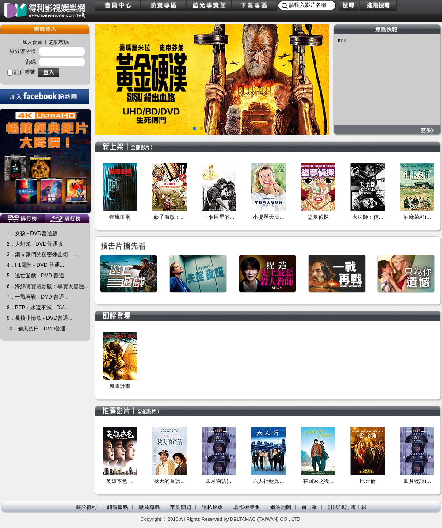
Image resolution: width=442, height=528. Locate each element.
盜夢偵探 (318, 217)
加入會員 (32, 42)
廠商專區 (149, 507)
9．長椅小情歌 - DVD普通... (39, 318)
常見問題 (180, 507)
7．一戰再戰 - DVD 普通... (38, 297)
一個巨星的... (218, 217)
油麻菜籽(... (417, 217)
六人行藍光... (268, 481)
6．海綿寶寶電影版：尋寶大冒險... (47, 286)
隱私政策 (212, 507)
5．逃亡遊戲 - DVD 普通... (38, 276)
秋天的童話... (169, 481)
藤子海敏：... (169, 217)
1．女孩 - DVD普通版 (32, 233)
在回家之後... (318, 481)
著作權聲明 (246, 507)
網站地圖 (280, 507)
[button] (194, 128)
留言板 (309, 507)
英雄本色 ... (119, 481)
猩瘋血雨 (119, 217)
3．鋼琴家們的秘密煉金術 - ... (42, 254)
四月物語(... (218, 481)
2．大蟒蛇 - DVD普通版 (35, 244)
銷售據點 (117, 507)
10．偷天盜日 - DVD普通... (38, 329)
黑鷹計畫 (119, 386)
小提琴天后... (268, 217)
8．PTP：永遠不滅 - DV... (37, 307)
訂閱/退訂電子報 (347, 507)
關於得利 (86, 507)
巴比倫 (368, 481)
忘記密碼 (59, 42)
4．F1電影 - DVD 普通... (35, 265)
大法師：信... (367, 217)
